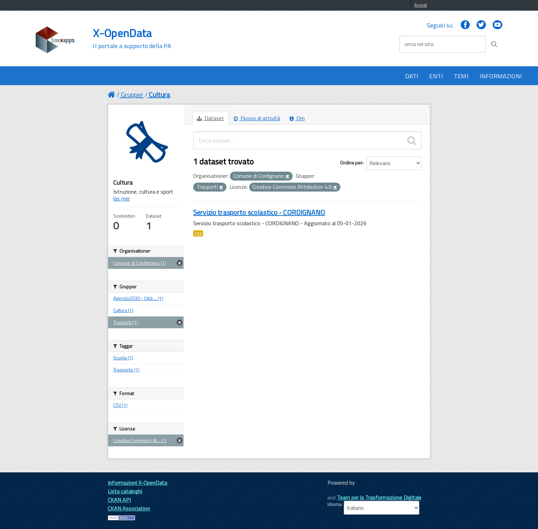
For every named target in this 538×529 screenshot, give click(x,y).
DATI (412, 76)
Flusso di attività (257, 118)
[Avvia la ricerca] (494, 44)
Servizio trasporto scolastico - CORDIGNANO (259, 212)
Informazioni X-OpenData (137, 483)
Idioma (334, 504)
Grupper (132, 94)
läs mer (121, 198)
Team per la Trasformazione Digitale (379, 497)
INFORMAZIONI (501, 76)
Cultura (159, 94)
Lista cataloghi (125, 491)
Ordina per (351, 162)
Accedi (420, 5)
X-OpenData (132, 38)
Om (297, 118)
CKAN (339, 490)
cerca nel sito (419, 44)
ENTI (436, 76)
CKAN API (119, 500)
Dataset (210, 118)
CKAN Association (129, 508)
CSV (198, 233)
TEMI (461, 76)
